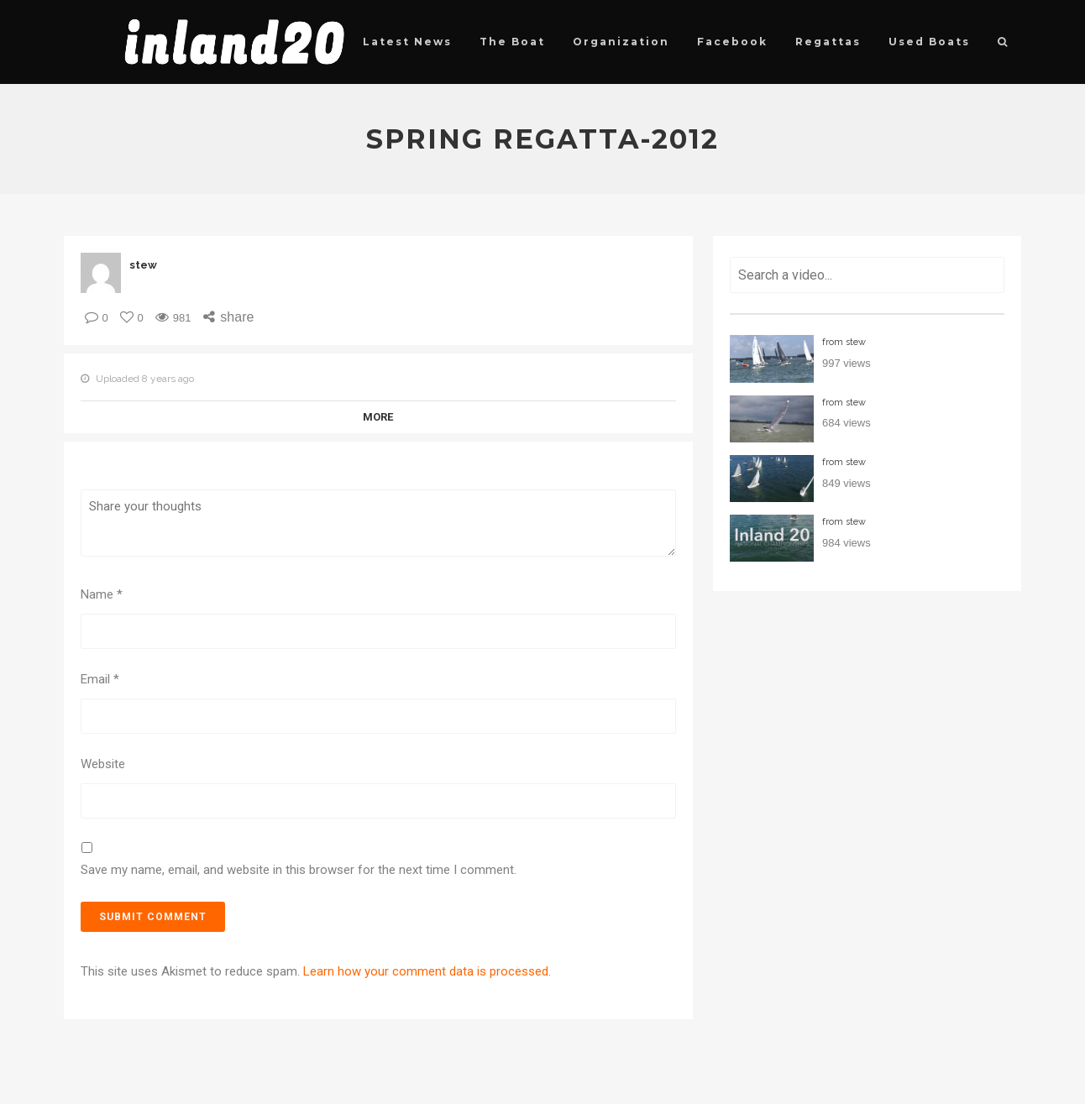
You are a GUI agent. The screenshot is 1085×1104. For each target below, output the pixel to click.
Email (100, 679)
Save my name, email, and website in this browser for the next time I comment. (298, 869)
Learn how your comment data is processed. (427, 971)
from (844, 342)
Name (102, 594)
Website (103, 764)
